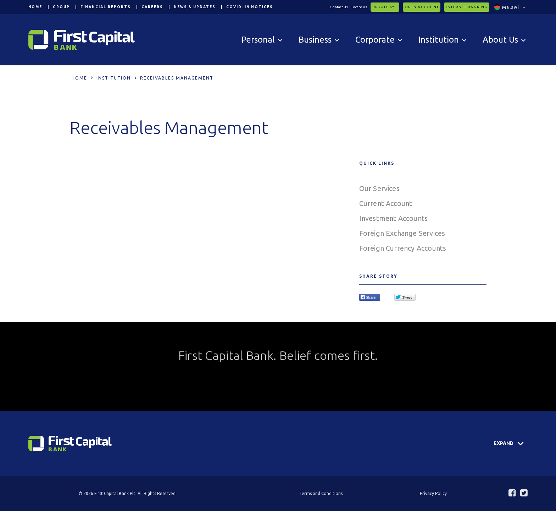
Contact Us (339, 7)
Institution (113, 78)
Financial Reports (105, 7)
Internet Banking (467, 7)
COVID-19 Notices (249, 7)
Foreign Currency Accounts (402, 248)
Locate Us (359, 7)
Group (61, 7)
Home (35, 7)
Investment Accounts (393, 218)
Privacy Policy (433, 493)
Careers (152, 7)
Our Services (379, 188)
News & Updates (195, 7)
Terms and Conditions (321, 493)
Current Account (385, 203)
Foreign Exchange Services (402, 233)
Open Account (422, 7)
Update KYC (384, 7)
